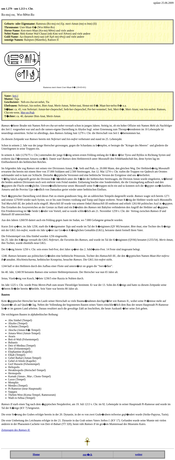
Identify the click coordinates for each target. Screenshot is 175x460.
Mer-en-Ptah (28, 112)
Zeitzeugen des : (15, 430)
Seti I (15, 95)
